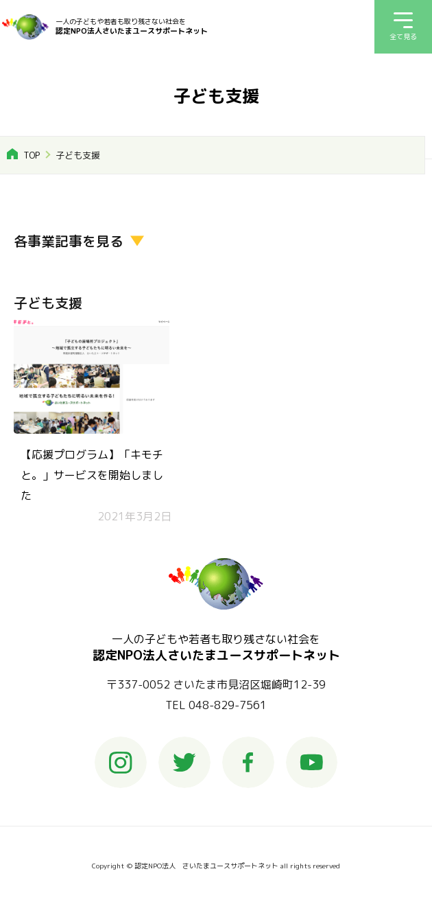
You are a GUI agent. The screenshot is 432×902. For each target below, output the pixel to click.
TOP (31, 155)
